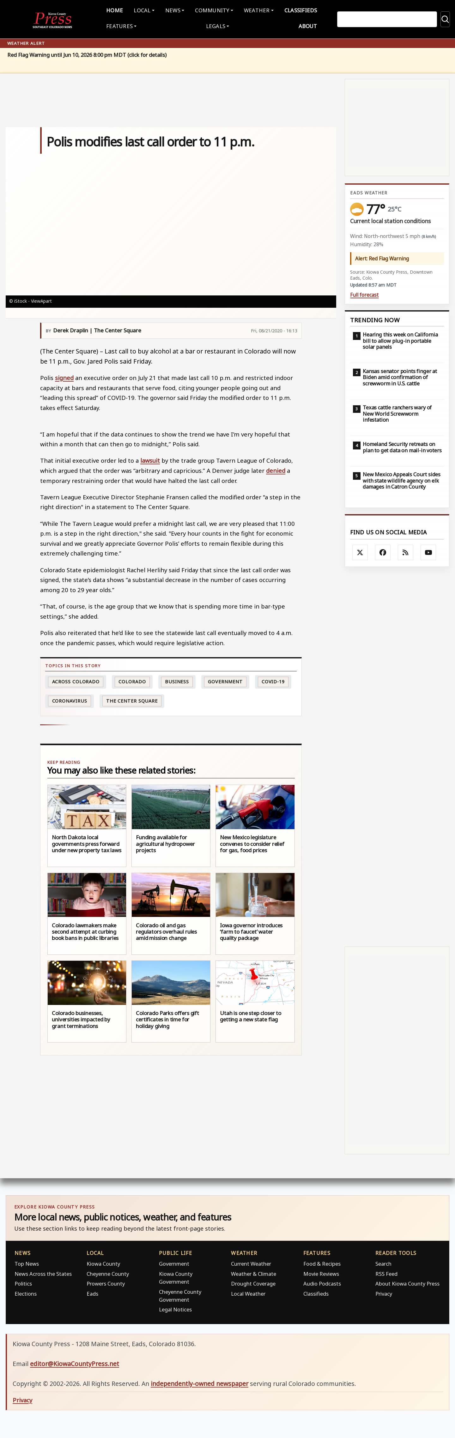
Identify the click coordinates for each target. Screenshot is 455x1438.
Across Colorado (76, 680)
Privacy (383, 1292)
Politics (23, 1282)
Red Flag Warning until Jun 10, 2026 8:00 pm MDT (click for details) (87, 53)
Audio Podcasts (322, 1282)
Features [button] (126, 25)
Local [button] (146, 9)
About (300, 25)
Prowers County (106, 1282)
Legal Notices (175, 1307)
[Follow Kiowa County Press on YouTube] (428, 551)
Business (177, 680)
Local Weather (248, 1292)
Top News (27, 1262)
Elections (26, 1292)
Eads (92, 1292)
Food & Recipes (322, 1262)
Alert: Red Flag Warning (382, 257)
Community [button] (211, 9)
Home (121, 9)
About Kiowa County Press (407, 1282)
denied (275, 469)
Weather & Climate (253, 1272)
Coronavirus (69, 699)
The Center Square (132, 699)
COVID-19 (273, 680)
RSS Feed (386, 1272)
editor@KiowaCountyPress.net (74, 1362)
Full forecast (364, 293)
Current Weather (251, 1262)
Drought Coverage (253, 1282)
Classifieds (293, 9)
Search (383, 1262)
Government (225, 680)
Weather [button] (253, 9)
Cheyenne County (108, 1272)
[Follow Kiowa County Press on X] (360, 551)
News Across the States (43, 1272)
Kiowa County (103, 1262)
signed (64, 376)
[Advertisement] (397, 755)
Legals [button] (216, 25)
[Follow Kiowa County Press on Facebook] (383, 551)
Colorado (132, 680)
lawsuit (150, 459)
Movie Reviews (321, 1272)
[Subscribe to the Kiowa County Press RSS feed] (406, 551)
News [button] (174, 9)
